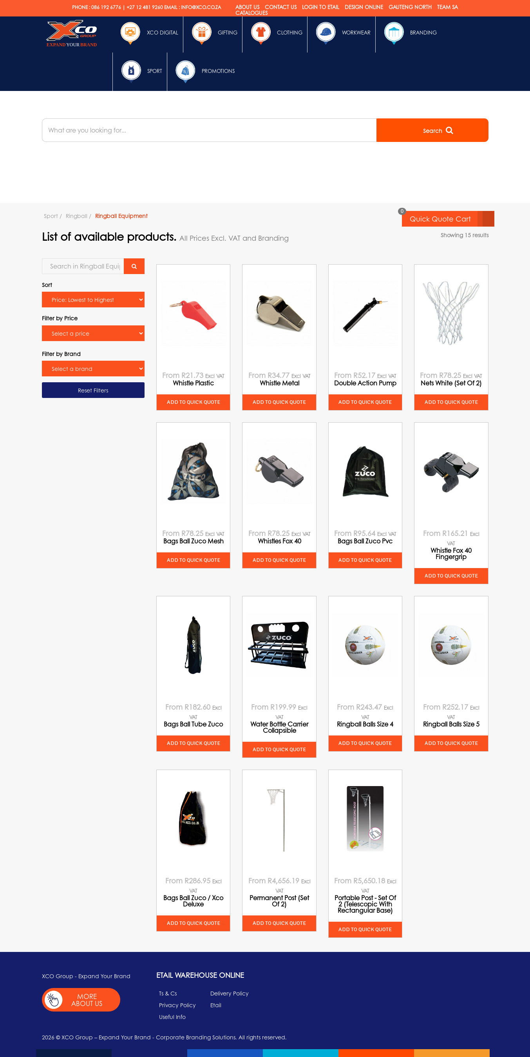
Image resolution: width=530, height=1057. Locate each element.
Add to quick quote (193, 402)
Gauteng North (410, 7)
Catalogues (251, 12)
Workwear (341, 33)
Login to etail (320, 7)
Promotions (203, 71)
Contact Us (281, 7)
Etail (215, 1005)
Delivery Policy (229, 993)
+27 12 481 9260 (145, 7)
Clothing (274, 33)
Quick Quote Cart (452, 219)
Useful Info (172, 1017)
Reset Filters (93, 390)
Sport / (53, 216)
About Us (247, 7)
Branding (408, 33)
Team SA (447, 7)
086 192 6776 (106, 7)
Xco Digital (147, 33)
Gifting (212, 33)
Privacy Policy (177, 1005)
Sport (140, 71)
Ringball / (78, 216)
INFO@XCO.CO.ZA (201, 7)
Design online (364, 7)
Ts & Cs (168, 993)
